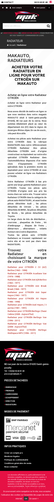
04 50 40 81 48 (41, 2)
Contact (7, 2)
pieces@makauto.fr (13, 374)
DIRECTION (9, 401)
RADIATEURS (10, 404)
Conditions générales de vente (17, 463)
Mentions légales (12, 456)
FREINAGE (9, 391)
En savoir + (34, 499)
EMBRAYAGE (10, 387)
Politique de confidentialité (16, 460)
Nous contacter (11, 467)
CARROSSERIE (11, 394)
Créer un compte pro (13, 453)
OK (26, 499)
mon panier (43, 8)
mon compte (16, 8)
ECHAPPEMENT (11, 398)
